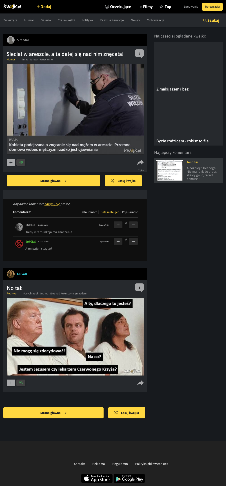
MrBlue (30, 225)
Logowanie (187, 7)
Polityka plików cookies (151, 464)
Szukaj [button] (213, 20)
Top (160, 6)
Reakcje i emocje (112, 20)
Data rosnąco (89, 212)
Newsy (135, 20)
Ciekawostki (66, 20)
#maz (25, 59)
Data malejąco (109, 212)
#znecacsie (46, 59)
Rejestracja (211, 7)
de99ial (30, 241)
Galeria (46, 20)
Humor (29, 20)
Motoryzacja (155, 20)
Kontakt (79, 464)
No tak (15, 288)
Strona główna (53, 181)
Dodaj (47, 6)
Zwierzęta (10, 20)
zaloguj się (52, 204)
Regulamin (120, 464)
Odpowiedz (103, 225)
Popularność (130, 212)
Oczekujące (113, 6)
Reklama (98, 464)
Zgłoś (142, 170)
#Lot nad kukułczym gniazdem (68, 293)
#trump (44, 293)
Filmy (140, 6)
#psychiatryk (30, 293)
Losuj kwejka (125, 181)
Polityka (87, 20)
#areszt (34, 59)
